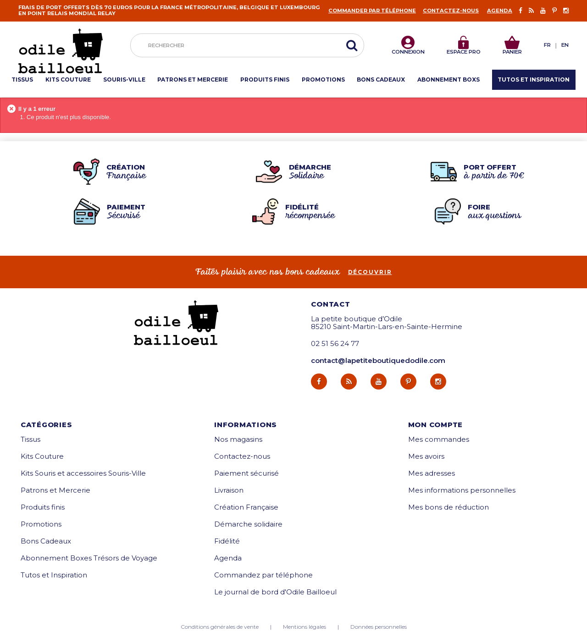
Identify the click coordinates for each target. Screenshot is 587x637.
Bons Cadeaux (46, 541)
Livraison (229, 490)
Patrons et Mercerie (55, 490)
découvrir (370, 272)
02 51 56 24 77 (335, 343)
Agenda (499, 10)
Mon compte (435, 424)
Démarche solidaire (248, 524)
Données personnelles (378, 627)
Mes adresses (431, 473)
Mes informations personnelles (461, 490)
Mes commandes (438, 439)
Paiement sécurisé (246, 473)
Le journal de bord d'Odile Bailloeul (275, 592)
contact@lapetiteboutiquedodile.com (378, 360)
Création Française (246, 507)
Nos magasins (238, 439)
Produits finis (43, 507)
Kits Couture (42, 456)
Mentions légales (304, 627)
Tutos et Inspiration (54, 575)
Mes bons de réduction (448, 507)
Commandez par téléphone (263, 575)
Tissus (30, 439)
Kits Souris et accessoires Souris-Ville (83, 473)
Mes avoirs (426, 456)
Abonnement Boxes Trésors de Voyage (89, 558)
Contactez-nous (451, 10)
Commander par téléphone (372, 10)
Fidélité (227, 541)
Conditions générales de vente (220, 627)
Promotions (41, 524)
